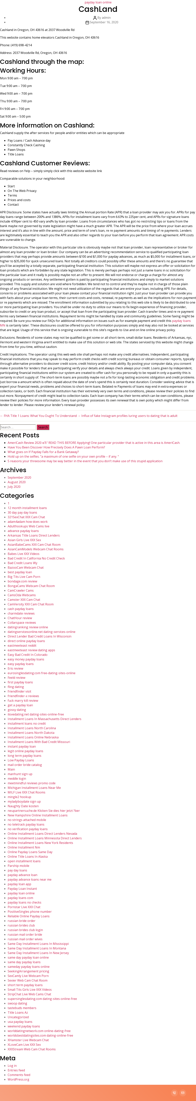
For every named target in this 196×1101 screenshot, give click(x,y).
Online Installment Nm (24, 847)
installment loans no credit (27, 723)
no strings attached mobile (27, 820)
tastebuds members (22, 1008)
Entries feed (16, 1070)
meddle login (17, 778)
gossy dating (17, 710)
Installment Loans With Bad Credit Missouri (39, 742)
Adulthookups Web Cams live (28, 526)
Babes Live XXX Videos (23, 554)
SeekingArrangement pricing (28, 971)
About (135, 8)
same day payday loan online (28, 957)
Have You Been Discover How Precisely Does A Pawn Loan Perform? (56, 447)
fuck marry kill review (23, 700)
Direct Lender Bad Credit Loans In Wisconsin (39, 636)
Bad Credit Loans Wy (22, 563)
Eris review (15, 668)
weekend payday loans (24, 1026)
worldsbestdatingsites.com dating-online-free (40, 1035)
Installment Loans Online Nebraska (33, 737)
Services (151, 8)
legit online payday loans (25, 751)
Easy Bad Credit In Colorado (27, 655)
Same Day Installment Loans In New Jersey (38, 953)
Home (121, 8)
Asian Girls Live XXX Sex (24, 540)
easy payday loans (21, 664)
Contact (187, 8)
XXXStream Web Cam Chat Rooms (32, 1049)
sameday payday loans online (29, 967)
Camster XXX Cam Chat (24, 600)
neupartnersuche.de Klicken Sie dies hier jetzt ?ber (44, 811)
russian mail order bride (25, 934)
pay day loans (17, 870)
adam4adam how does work (28, 522)
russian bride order (21, 921)
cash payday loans (21, 609)
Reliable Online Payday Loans (29, 916)
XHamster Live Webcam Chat (28, 1040)
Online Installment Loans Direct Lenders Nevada (42, 833)
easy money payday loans (26, 659)
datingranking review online (28, 627)
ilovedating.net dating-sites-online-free (36, 714)
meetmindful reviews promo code (32, 783)
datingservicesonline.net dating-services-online (41, 632)
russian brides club (21, 925)
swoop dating (17, 1003)
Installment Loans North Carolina (32, 728)
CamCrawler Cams (21, 590)
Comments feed (19, 1075)
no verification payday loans (28, 829)
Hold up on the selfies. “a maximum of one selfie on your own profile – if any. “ (63, 456)
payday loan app (19, 884)
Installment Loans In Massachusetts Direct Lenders (44, 719)
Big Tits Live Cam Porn (24, 577)
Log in (12, 1066)
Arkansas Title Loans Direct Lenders (34, 535)
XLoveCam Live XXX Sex (24, 1045)
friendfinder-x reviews (23, 696)
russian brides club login (25, 930)
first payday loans (20, 682)
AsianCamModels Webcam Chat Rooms (36, 549)
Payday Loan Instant (22, 889)
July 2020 (14, 487)
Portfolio (169, 8)
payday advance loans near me (29, 879)
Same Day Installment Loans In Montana (37, 948)
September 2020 (19, 477)
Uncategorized (18, 1017)
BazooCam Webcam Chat (26, 567)
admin (106, 17)
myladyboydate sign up (24, 801)
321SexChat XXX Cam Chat (26, 517)
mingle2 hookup (19, 797)
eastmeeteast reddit (22, 645)
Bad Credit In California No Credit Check (36, 558)
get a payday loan (20, 705)
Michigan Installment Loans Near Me (34, 788)
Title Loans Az (18, 1012)
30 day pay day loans (22, 512)
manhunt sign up (20, 774)
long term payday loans (24, 755)
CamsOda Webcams (22, 595)
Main (11, 769)
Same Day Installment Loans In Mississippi (38, 944)
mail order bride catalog (25, 765)
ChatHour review (20, 618)
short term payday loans (25, 985)
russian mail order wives (25, 939)
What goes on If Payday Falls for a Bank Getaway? (43, 452)
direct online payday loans (26, 641)
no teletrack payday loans (26, 824)
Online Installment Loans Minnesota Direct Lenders (45, 838)
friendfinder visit (19, 691)
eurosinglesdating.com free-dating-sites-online (41, 673)
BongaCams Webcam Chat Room (31, 586)
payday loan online (21, 893)
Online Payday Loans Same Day (30, 852)
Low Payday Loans (21, 760)
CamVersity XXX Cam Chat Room (31, 604)
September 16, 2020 (104, 22)
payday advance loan (22, 875)
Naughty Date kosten (23, 806)
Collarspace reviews (22, 622)
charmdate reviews (21, 613)
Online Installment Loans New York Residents (40, 843)
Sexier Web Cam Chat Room (27, 980)
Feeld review (16, 678)
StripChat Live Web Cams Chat (29, 994)
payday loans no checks (24, 902)
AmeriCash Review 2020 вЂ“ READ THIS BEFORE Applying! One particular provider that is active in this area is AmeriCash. (94, 443)
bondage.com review (22, 581)
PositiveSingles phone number (30, 911)
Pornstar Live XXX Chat (24, 907)
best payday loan (20, 572)
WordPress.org (18, 1079)
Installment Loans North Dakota (31, 733)
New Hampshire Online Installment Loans (38, 815)
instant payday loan (22, 746)
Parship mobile (18, 866)
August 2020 (17, 482)
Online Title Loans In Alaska (28, 856)
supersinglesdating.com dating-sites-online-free (42, 999)
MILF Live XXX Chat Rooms (26, 792)
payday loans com (20, 898)
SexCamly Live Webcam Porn (28, 976)
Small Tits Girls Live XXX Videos (30, 989)
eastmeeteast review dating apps (31, 650)
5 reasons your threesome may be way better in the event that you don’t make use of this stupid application (85, 461)
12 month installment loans (27, 508)
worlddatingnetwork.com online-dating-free (39, 1031)
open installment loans (24, 861)
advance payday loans (23, 531)
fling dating (16, 687)
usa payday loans (20, 1022)
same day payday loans (24, 962)
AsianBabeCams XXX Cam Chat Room (34, 544)
